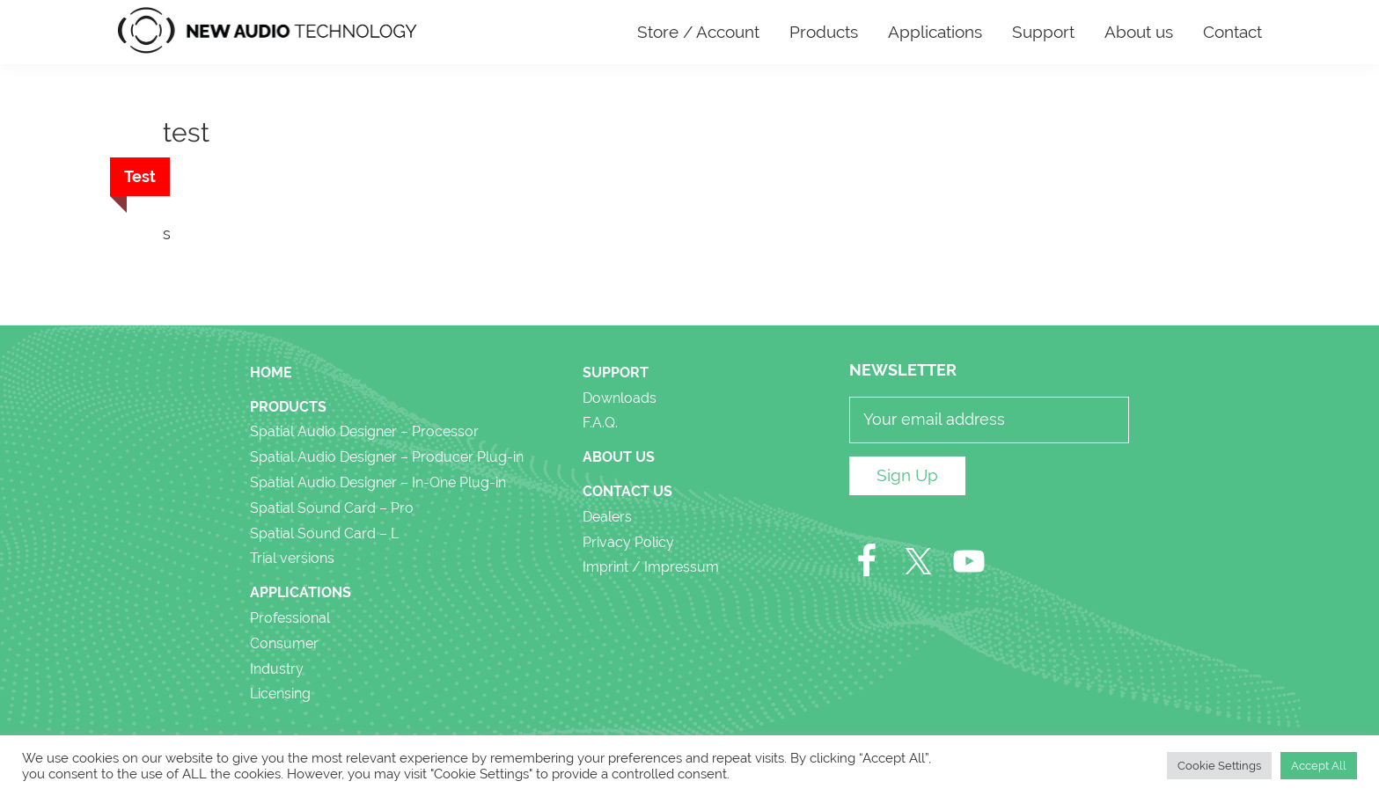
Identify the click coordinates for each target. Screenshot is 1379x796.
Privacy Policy (628, 542)
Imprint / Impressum (651, 567)
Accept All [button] (1318, 765)
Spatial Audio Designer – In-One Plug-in (378, 482)
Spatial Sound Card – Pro (332, 508)
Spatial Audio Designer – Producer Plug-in (387, 457)
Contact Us (627, 491)
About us (619, 457)
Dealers (607, 516)
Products (288, 406)
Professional (290, 618)
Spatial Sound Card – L (324, 533)
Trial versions (292, 558)
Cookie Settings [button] (1219, 765)
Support (616, 372)
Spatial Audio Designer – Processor (364, 431)
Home (271, 372)
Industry (277, 669)
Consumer (284, 643)
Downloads (619, 398)
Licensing (280, 693)
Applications (300, 592)
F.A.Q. (600, 422)
